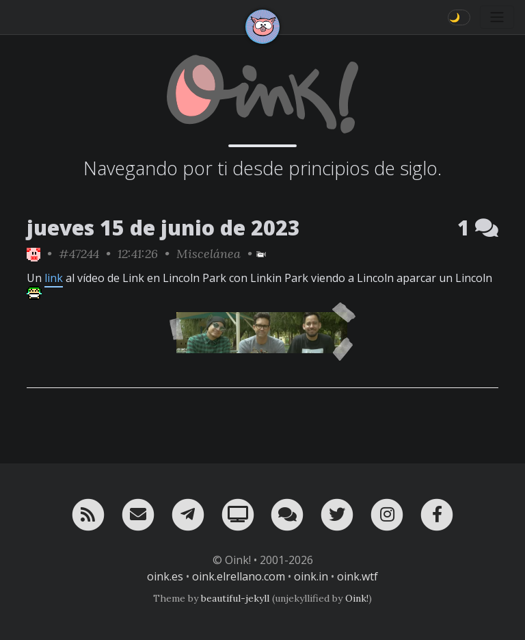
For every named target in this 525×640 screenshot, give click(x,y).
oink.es (165, 576)
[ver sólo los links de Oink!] (33, 253)
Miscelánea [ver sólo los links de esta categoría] (208, 253)
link (53, 277)
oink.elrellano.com (238, 576)
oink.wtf (357, 576)
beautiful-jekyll (235, 598)
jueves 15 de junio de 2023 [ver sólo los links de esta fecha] (163, 227)
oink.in (311, 576)
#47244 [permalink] (79, 253)
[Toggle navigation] (497, 17)
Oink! (356, 598)
